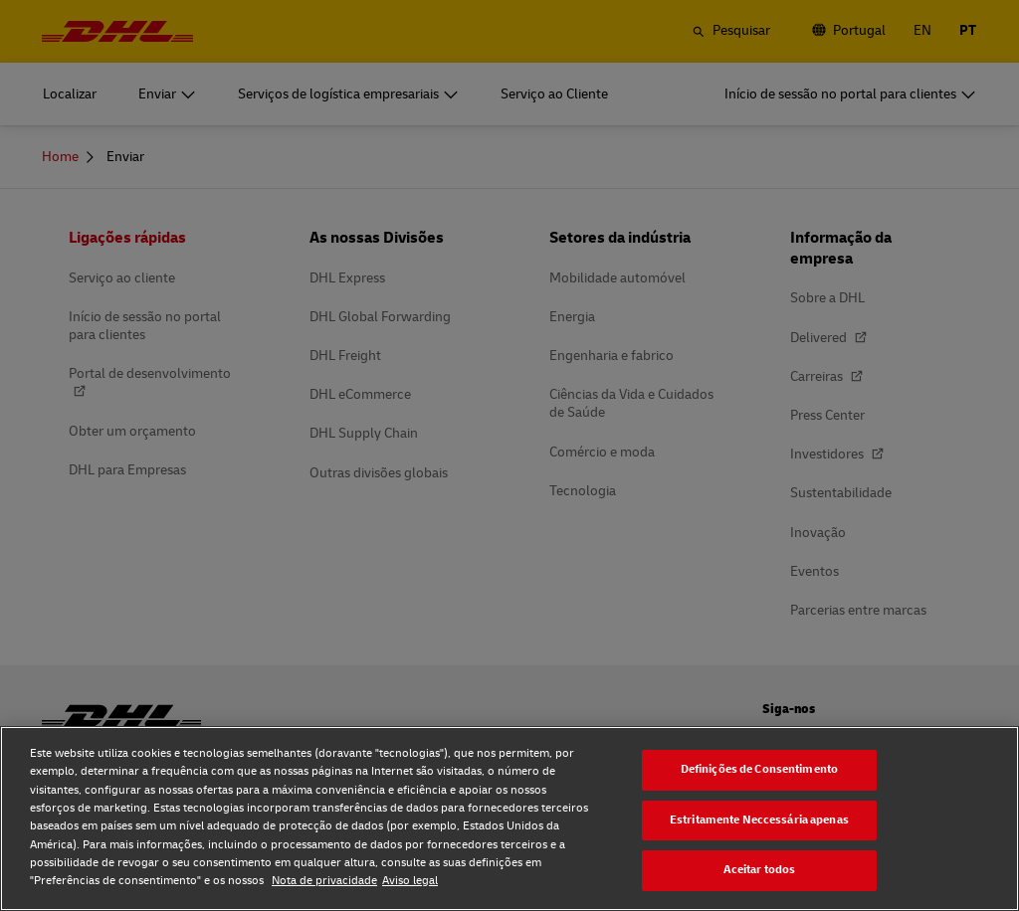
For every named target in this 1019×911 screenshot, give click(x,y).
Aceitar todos (759, 869)
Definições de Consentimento (759, 769)
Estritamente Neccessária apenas (759, 820)
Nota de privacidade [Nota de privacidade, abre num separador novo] (324, 880)
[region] (509, 818)
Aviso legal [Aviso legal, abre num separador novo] (410, 880)
